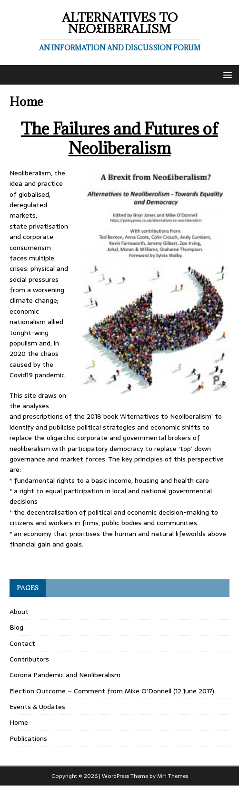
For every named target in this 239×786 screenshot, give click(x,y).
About (19, 611)
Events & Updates (37, 706)
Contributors (29, 659)
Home (19, 722)
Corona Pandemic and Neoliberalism (65, 675)
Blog (16, 627)
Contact (22, 643)
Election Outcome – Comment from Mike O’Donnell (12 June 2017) (112, 691)
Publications (28, 738)
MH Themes (172, 776)
